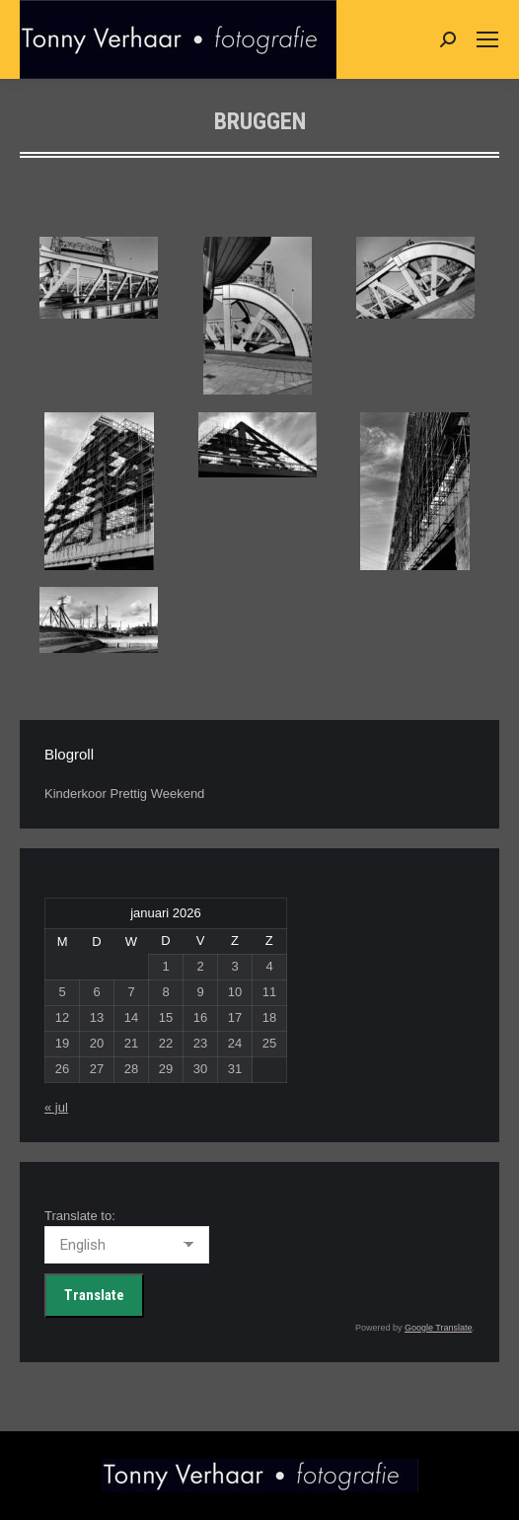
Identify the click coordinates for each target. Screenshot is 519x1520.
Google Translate (439, 1328)
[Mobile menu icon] (487, 39)
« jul (56, 1107)
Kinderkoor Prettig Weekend (124, 793)
